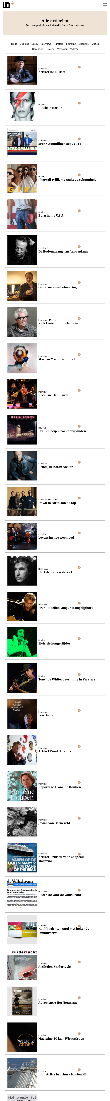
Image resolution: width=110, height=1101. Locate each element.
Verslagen (62, 49)
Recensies (37, 49)
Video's (74, 49)
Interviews (46, 44)
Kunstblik (58, 44)
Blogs (14, 44)
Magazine (84, 44)
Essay (35, 44)
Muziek (95, 44)
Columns (24, 44)
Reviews (50, 49)
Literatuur (71, 44)
